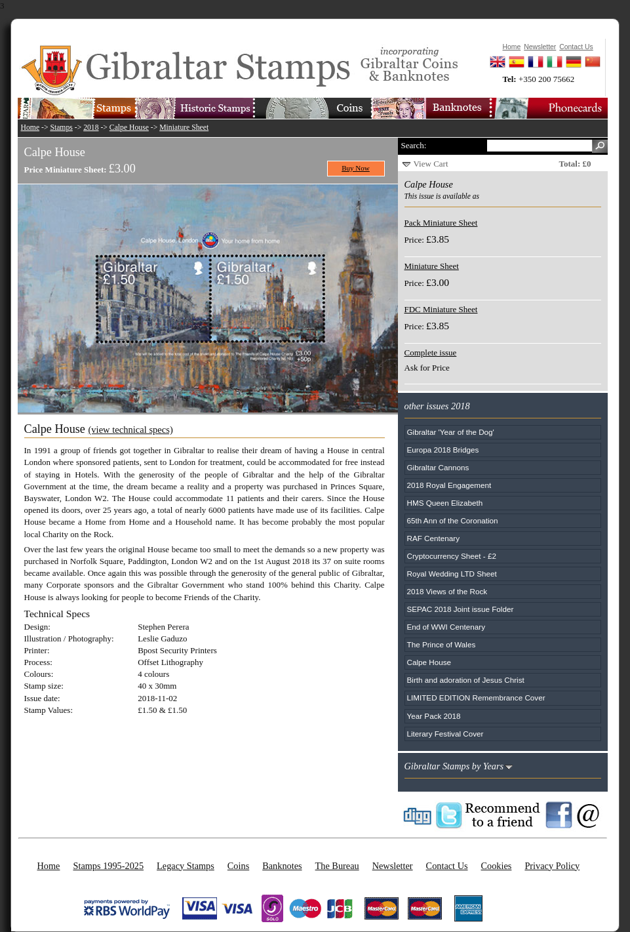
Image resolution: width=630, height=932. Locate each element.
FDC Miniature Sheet (441, 309)
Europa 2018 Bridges (443, 449)
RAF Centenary (433, 538)
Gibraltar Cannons (438, 467)
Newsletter (392, 866)
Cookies (496, 866)
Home (30, 127)
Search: (414, 145)
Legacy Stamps (185, 866)
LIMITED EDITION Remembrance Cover (476, 697)
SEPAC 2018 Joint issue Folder (460, 609)
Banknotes (282, 866)
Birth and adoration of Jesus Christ (465, 680)
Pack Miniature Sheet (441, 223)
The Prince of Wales (441, 644)
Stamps (61, 127)
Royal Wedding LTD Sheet (452, 573)
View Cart (431, 164)
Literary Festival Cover (445, 733)
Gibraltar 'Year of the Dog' (450, 432)
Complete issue (430, 352)
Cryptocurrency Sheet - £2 (451, 556)
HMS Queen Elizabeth (445, 502)
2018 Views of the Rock (447, 591)
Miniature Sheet (183, 127)
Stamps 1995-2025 (108, 866)
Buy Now (356, 168)
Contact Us (447, 866)
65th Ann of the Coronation (452, 520)
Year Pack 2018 (434, 716)
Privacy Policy (552, 866)
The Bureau (337, 866)
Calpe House (129, 127)
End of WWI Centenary (446, 626)
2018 (90, 127)
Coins (238, 866)
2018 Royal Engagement (449, 485)
